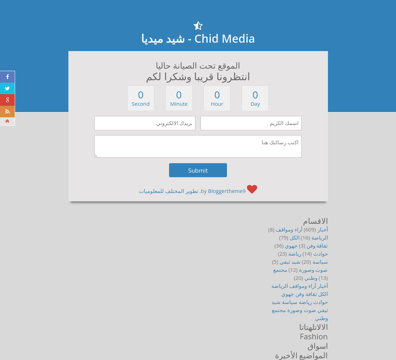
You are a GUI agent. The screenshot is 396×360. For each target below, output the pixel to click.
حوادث (320, 253)
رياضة (294, 253)
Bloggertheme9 (227, 190)
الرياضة (319, 237)
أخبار (322, 229)
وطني (310, 277)
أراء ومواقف (289, 229)
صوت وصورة (313, 269)
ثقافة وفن (317, 245)
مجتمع (280, 269)
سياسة (320, 261)
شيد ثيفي (290, 261)
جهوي (291, 245)
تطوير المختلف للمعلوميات (168, 190)
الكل (295, 237)
